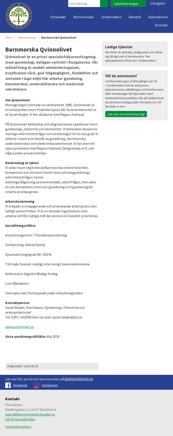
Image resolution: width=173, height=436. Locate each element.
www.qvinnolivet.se (19, 327)
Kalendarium (158, 17)
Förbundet (58, 17)
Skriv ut (78, 366)
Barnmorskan (83, 17)
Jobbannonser (26, 37)
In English (157, 3)
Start (8, 37)
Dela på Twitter (83, 366)
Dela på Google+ (94, 366)
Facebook (16, 385)
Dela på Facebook (89, 366)
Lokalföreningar (126, 3)
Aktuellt (135, 17)
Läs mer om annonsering (126, 114)
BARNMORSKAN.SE (78, 379)
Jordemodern (111, 17)
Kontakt (161, 25)
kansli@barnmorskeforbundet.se (30, 414)
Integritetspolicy (18, 426)
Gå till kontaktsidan (20, 419)
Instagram (46, 385)
